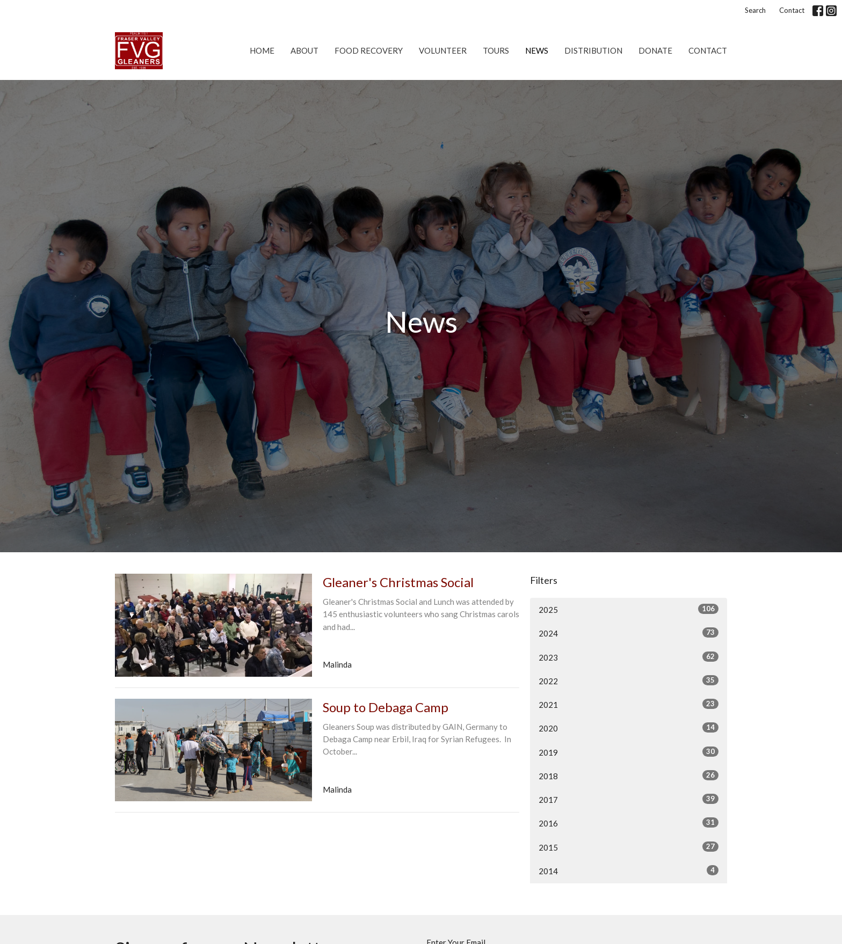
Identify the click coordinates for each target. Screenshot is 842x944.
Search (755, 10)
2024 (628, 632)
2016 (628, 822)
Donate (655, 50)
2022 (628, 680)
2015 (628, 846)
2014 (628, 870)
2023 (628, 657)
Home (262, 50)
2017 (628, 799)
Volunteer (443, 50)
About (304, 50)
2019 (628, 752)
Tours (496, 50)
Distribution (593, 50)
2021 (628, 704)
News (536, 50)
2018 (628, 775)
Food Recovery (369, 50)
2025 (628, 609)
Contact (791, 10)
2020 (628, 727)
